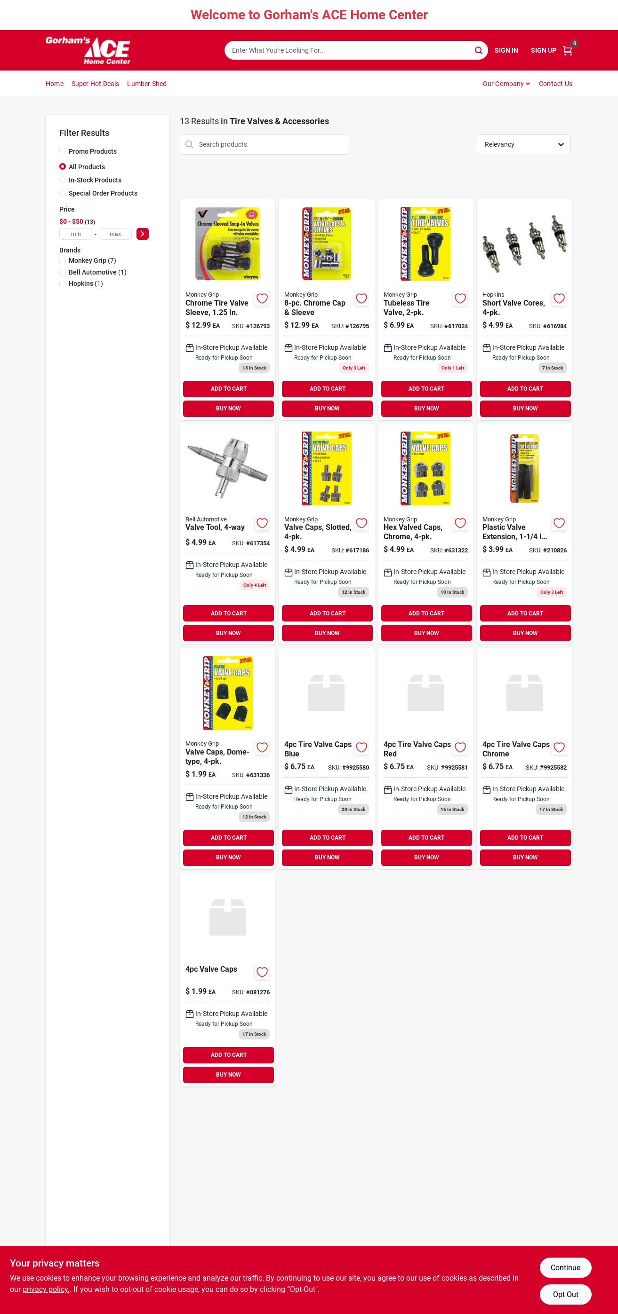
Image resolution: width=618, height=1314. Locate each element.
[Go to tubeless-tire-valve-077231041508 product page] (426, 309)
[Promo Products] (62, 151)
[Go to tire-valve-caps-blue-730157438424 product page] (326, 758)
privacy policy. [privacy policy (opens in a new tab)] (46, 1289)
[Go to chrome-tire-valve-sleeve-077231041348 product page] (227, 309)
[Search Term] (356, 50)
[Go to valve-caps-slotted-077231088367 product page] (326, 534)
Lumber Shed (147, 83)
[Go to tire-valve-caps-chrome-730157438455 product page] (524, 758)
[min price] (75, 234)
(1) (98, 272)
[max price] (115, 234)
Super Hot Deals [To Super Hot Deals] (96, 83)
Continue (565, 1267)
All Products (87, 167)
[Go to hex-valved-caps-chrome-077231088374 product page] (426, 534)
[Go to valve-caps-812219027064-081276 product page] (227, 979)
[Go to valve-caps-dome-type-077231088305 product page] (227, 758)
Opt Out (565, 1294)
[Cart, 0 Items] (567, 50)
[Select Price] (142, 234)
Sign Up (543, 50)
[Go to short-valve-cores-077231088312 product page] (524, 309)
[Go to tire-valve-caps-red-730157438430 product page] (426, 758)
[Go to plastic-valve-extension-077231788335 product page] (524, 534)
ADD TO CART (229, 389)
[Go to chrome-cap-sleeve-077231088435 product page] (326, 309)
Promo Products (93, 151)
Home (55, 83)
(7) (92, 260)
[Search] (479, 49)
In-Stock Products (95, 180)
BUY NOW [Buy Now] (228, 408)
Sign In (506, 50)
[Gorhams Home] (88, 50)
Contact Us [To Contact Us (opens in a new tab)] (555, 83)
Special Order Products (103, 193)
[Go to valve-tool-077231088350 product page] (227, 534)
